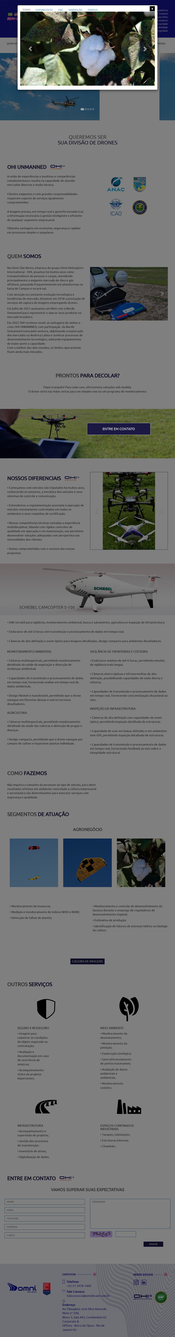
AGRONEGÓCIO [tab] (44, 10)
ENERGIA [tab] (93, 10)
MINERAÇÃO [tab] (75, 10)
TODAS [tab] (26, 9)
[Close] (152, 8)
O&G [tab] (60, 10)
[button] (30, 48)
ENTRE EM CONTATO (119, 429)
